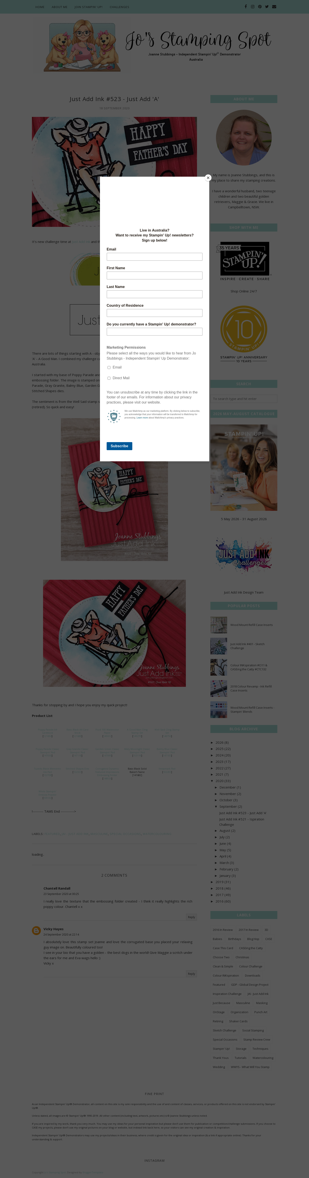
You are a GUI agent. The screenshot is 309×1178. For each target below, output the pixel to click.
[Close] (208, 177)
